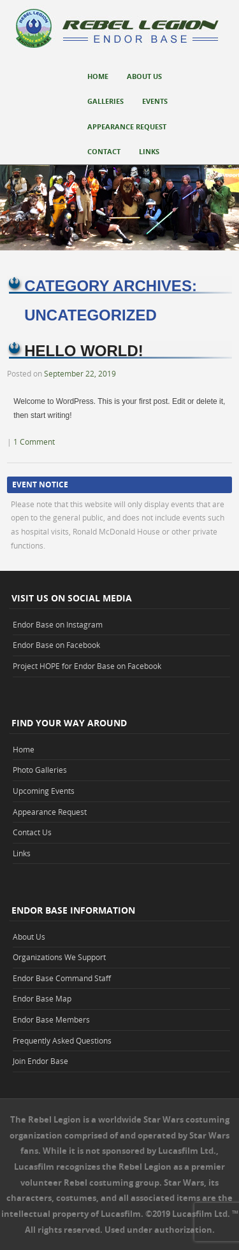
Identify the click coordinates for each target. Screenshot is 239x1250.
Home (97, 76)
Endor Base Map (42, 998)
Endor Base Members (51, 1019)
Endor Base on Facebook (56, 645)
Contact (103, 151)
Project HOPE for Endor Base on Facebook (87, 666)
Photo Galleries (40, 770)
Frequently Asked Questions (62, 1040)
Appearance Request (126, 126)
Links (149, 151)
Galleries (105, 101)
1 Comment (34, 441)
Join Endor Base (40, 1061)
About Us (144, 76)
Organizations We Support (59, 957)
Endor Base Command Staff (62, 978)
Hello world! (83, 350)
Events (155, 101)
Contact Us (32, 832)
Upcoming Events (44, 791)
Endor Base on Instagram (58, 624)
